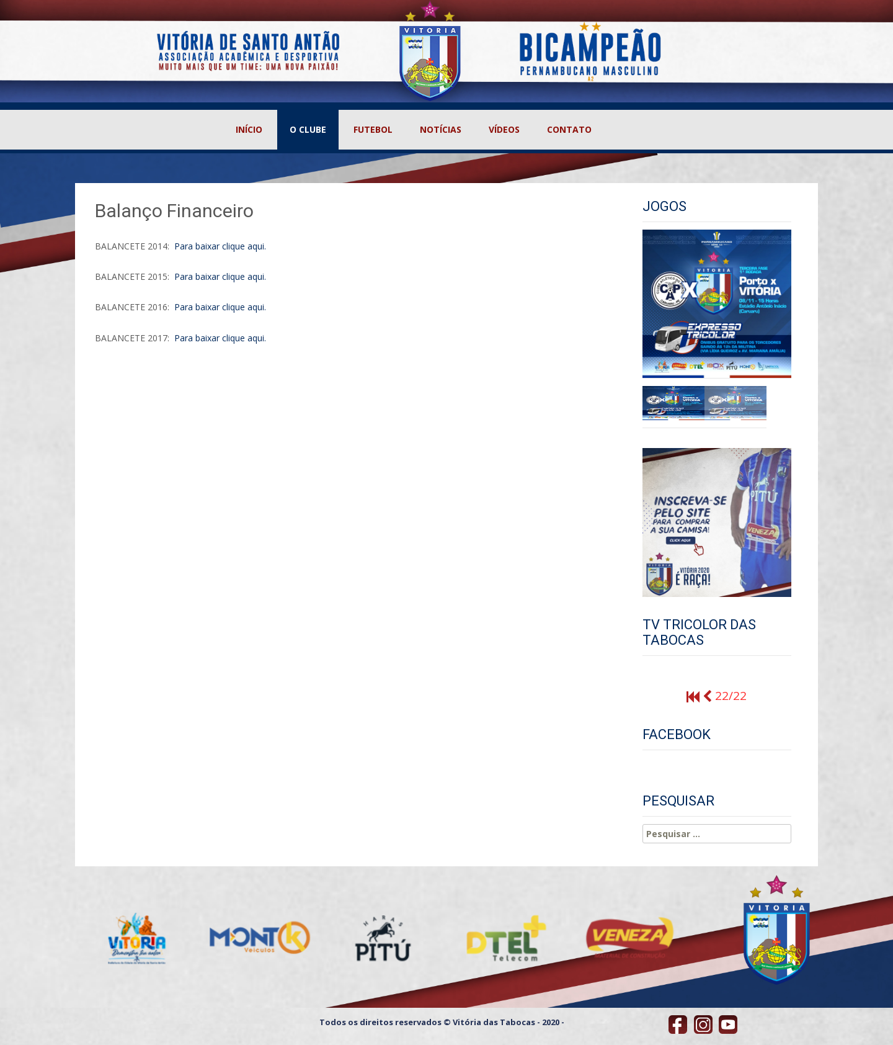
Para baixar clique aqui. (219, 246)
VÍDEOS (504, 129)
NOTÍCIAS (440, 129)
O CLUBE (308, 129)
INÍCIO (249, 129)
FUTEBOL (373, 129)
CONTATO (569, 129)
